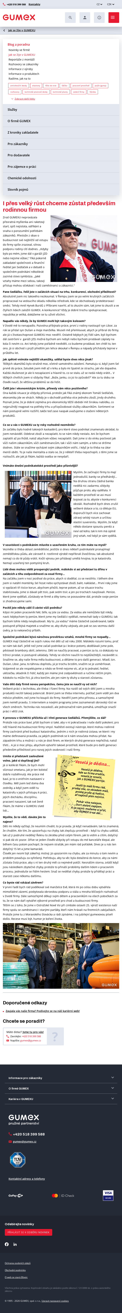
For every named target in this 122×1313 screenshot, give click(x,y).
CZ (98, 4)
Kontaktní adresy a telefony (27, 1179)
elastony (36, 85)
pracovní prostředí (81, 85)
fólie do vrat (50, 85)
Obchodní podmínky (15, 1270)
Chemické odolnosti (22, 178)
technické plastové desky (36, 91)
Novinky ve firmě (19, 50)
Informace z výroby (21, 69)
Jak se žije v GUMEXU (21, 30)
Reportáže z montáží (22, 59)
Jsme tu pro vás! (33, 1032)
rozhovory (14, 91)
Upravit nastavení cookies (55, 1301)
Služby (12, 109)
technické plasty (60, 91)
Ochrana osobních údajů (17, 1263)
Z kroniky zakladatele (23, 132)
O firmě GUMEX (19, 121)
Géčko (64, 85)
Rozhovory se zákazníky (23, 64)
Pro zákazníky (18, 144)
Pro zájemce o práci (22, 167)
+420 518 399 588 (16, 4)
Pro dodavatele (19, 155)
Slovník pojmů (18, 189)
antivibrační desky (18, 85)
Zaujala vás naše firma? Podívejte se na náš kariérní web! (43, 1011)
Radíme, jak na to (19, 78)
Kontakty (34, 4)
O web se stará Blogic (16, 1277)
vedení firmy (78, 91)
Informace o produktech (24, 74)
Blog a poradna (19, 44)
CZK (109, 4)
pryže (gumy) (100, 85)
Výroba (93, 91)
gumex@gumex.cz (30, 1040)
